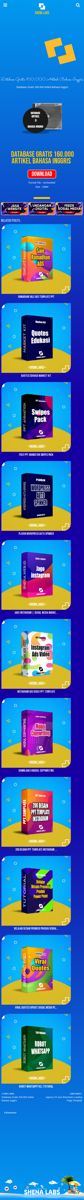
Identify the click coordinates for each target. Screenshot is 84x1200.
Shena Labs (42, 13)
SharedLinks (13, 195)
